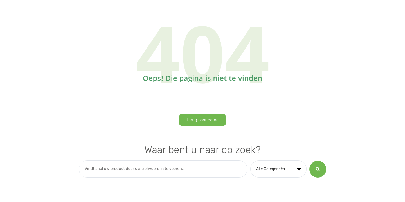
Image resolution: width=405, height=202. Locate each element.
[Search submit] (317, 169)
